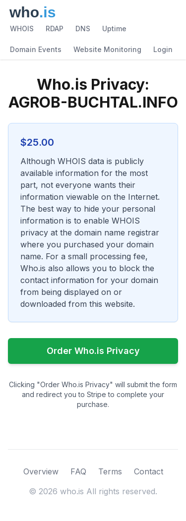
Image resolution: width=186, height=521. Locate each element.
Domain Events (36, 49)
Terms (110, 471)
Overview (41, 471)
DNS (82, 28)
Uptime (114, 28)
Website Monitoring (107, 49)
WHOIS (22, 28)
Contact (148, 471)
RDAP (54, 28)
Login (163, 49)
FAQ (78, 471)
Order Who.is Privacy (93, 351)
